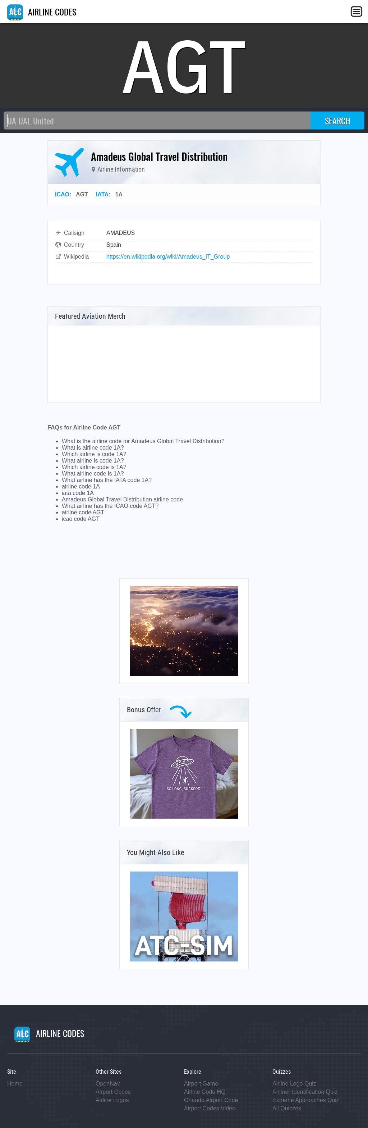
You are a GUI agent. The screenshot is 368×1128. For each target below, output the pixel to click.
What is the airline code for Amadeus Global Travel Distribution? (143, 441)
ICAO (62, 194)
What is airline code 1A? (93, 448)
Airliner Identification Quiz (304, 1092)
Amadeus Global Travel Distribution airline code (122, 499)
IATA (102, 194)
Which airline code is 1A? (94, 467)
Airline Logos (112, 1100)
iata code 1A (78, 493)
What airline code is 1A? (93, 473)
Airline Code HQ (205, 1092)
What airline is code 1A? (93, 461)
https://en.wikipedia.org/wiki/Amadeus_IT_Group (168, 257)
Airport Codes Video (209, 1108)
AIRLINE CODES (41, 11)
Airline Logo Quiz (294, 1084)
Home (15, 1084)
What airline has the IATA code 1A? (107, 480)
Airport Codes (113, 1092)
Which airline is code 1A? (94, 454)
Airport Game (201, 1084)
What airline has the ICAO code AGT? (110, 506)
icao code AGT (81, 519)
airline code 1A (81, 486)
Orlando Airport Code (211, 1100)
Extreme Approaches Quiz (305, 1100)
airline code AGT (83, 512)
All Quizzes (286, 1108)
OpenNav (108, 1084)
